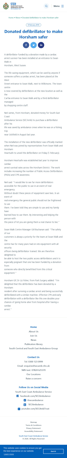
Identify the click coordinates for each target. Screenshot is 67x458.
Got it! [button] (53, 451)
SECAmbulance (35, 405)
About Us (33, 332)
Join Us (33, 336)
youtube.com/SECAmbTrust (35, 409)
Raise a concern (33, 379)
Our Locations (33, 374)
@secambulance (35, 400)
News (33, 340)
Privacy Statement (33, 428)
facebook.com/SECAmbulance (35, 396)
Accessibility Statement (33, 431)
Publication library (34, 344)
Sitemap (33, 422)
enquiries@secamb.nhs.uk (37, 366)
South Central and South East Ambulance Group (33, 348)
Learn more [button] (9, 454)
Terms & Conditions (33, 425)
